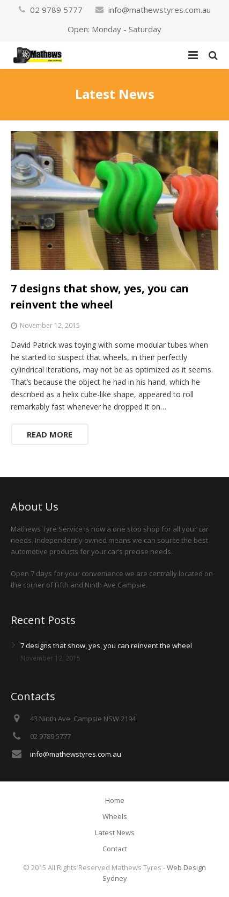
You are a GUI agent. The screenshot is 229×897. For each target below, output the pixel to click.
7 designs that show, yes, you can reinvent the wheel (106, 645)
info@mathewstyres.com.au (159, 9)
